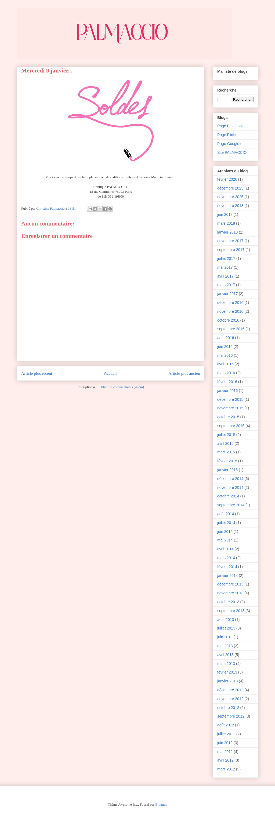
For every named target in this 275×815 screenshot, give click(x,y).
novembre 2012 (230, 699)
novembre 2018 (230, 205)
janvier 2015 (227, 470)
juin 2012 (225, 743)
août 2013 (225, 619)
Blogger (160, 804)
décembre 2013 (230, 584)
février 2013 (227, 672)
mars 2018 (226, 223)
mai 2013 (225, 646)
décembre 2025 (230, 188)
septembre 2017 (230, 250)
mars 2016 (226, 373)
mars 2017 (226, 285)
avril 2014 (225, 549)
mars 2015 (226, 452)
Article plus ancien (184, 373)
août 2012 (225, 725)
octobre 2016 (228, 320)
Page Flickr (226, 135)
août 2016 (225, 338)
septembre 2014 (230, 505)
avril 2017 (225, 276)
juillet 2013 (226, 628)
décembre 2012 (230, 690)
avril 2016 (225, 364)
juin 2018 (225, 214)
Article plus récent (36, 373)
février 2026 (227, 179)
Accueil (110, 373)
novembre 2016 (230, 311)
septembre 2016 (230, 329)
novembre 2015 (230, 408)
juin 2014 (225, 531)
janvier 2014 (227, 575)
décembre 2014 (230, 478)
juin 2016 (225, 346)
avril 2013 (225, 655)
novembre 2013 (230, 593)
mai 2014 (225, 540)
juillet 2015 (226, 434)
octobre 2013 (228, 602)
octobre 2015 (228, 417)
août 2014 (225, 514)
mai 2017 (225, 267)
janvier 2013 (227, 681)
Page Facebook (230, 126)
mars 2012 (226, 769)
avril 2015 (225, 443)
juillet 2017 (226, 258)
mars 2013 (226, 663)
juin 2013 (225, 637)
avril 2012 (225, 760)
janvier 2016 (227, 390)
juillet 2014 (226, 523)
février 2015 (227, 461)
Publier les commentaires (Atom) (120, 387)
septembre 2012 (230, 716)
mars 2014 (226, 558)
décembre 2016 (230, 302)
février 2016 (227, 382)
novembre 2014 (230, 487)
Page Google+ (229, 143)
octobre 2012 (228, 707)
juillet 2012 (226, 734)
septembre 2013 (230, 611)
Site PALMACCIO (232, 152)
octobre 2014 (228, 496)
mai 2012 (225, 751)
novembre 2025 (230, 197)
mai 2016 (225, 355)
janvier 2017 (227, 294)
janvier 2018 (227, 232)
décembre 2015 (230, 399)
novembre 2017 (230, 241)
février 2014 (227, 567)
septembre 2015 (230, 426)
